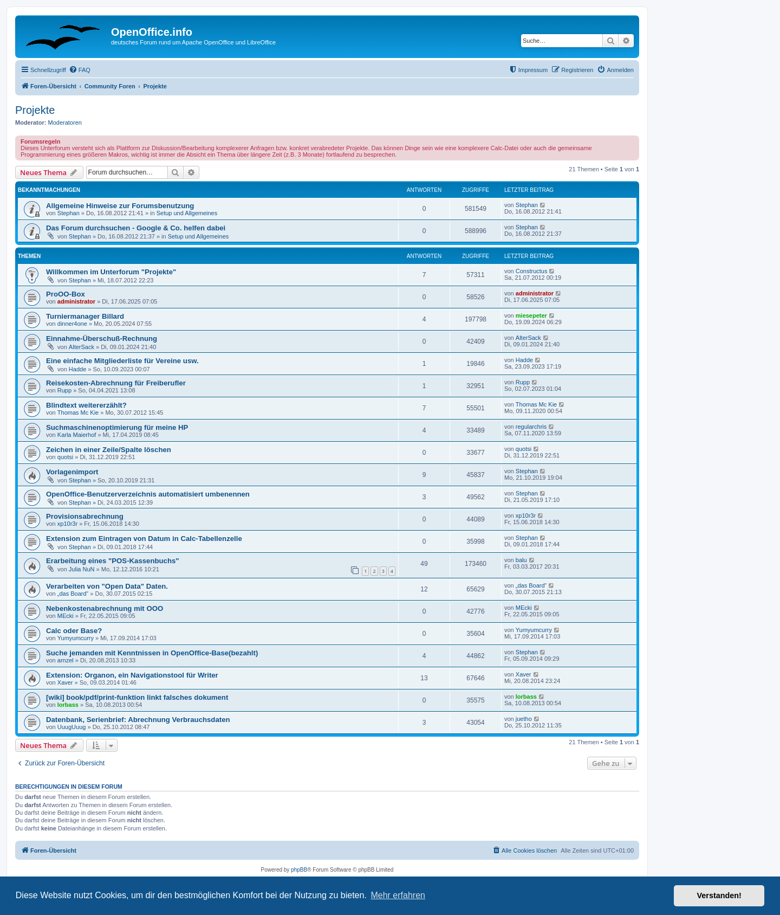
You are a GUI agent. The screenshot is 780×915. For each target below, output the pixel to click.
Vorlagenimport (72, 472)
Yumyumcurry (75, 638)
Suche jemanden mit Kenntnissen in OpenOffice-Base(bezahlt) (152, 653)
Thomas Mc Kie (78, 412)
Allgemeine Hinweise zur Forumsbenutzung (120, 206)
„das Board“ (72, 593)
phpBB (299, 870)
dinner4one (72, 323)
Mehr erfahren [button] (397, 895)
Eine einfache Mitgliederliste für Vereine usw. (122, 361)
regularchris (531, 426)
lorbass (68, 704)
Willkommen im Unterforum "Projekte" (111, 272)
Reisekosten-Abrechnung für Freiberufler (116, 383)
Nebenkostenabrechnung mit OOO (104, 608)
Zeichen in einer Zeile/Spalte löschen (108, 450)
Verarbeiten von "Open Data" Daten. (107, 586)
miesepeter (531, 315)
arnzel (65, 660)
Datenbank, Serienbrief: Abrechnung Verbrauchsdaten (138, 720)
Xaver (65, 682)
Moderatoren (65, 122)
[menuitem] (79, 69)
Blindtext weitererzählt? (86, 405)
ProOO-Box (65, 294)
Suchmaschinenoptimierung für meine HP (117, 427)
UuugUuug (71, 727)
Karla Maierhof (76, 434)
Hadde (77, 369)
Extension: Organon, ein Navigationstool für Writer (132, 675)
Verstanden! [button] (719, 895)
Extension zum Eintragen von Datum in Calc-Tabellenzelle (144, 538)
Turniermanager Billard (85, 316)
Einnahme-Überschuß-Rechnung (101, 338)
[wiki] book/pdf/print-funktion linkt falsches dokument (137, 697)
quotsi (65, 457)
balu (521, 560)
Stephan (68, 213)
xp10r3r (67, 523)
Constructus (532, 271)
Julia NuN (82, 569)
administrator (76, 301)
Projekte (35, 110)
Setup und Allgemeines (187, 213)
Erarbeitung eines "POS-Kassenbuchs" (112, 561)
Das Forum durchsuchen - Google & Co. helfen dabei (135, 228)
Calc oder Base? (74, 631)
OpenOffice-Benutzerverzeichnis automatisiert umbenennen (148, 494)
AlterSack (81, 347)
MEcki (65, 616)
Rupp (64, 390)
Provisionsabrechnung (84, 516)
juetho (524, 719)
